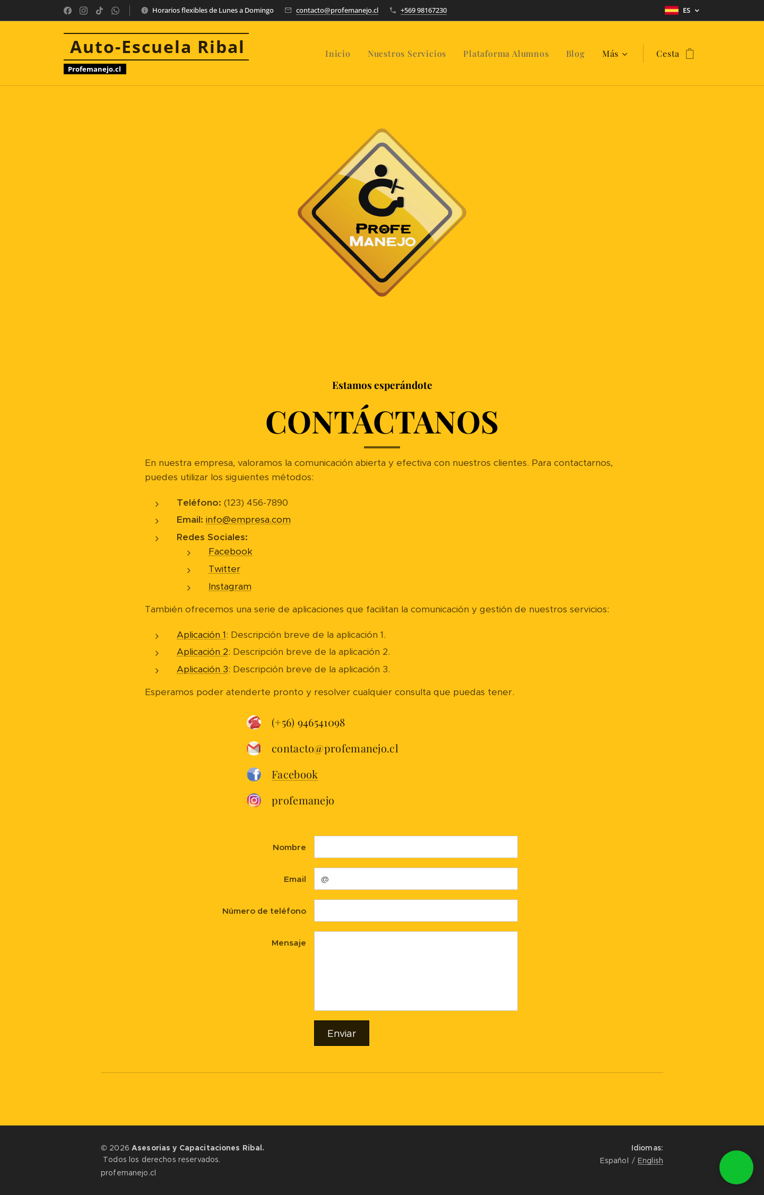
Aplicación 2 (202, 651)
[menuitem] (341, 53)
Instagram (230, 586)
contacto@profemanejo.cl (337, 10)
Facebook (231, 552)
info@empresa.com (248, 520)
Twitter (224, 569)
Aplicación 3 (202, 669)
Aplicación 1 (201, 634)
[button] (736, 1167)
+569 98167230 (424, 10)
